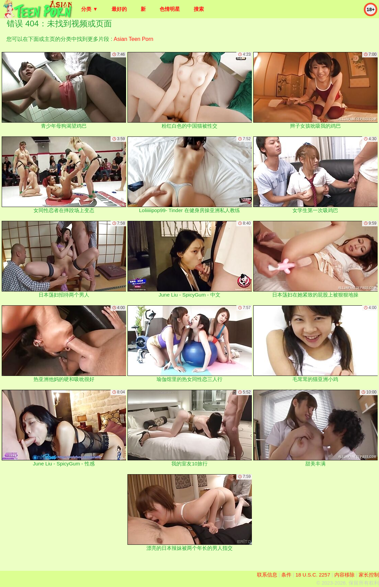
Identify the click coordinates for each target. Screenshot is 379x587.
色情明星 (170, 9)
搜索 (199, 9)
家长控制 (369, 575)
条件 (286, 575)
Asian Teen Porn (133, 39)
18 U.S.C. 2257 (312, 575)
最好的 (119, 9)
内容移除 (344, 575)
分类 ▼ (89, 9)
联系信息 (267, 575)
